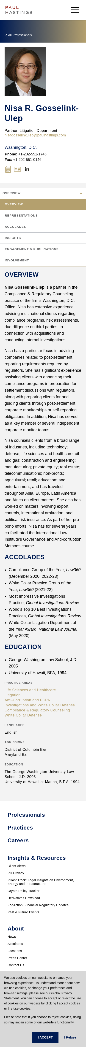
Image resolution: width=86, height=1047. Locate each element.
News (12, 937)
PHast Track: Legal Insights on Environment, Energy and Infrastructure (41, 882)
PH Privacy (16, 873)
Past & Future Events (23, 912)
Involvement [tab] (17, 260)
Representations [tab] (21, 215)
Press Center (17, 958)
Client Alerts (17, 866)
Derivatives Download (24, 898)
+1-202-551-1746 (26, 154)
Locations (15, 951)
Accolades (15, 944)
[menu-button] (74, 9)
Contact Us (16, 965)
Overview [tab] (14, 204)
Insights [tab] (13, 238)
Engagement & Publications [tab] (32, 249)
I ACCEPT (45, 1037)
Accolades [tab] (15, 226)
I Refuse (70, 1037)
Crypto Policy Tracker (23, 891)
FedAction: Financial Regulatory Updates (38, 905)
